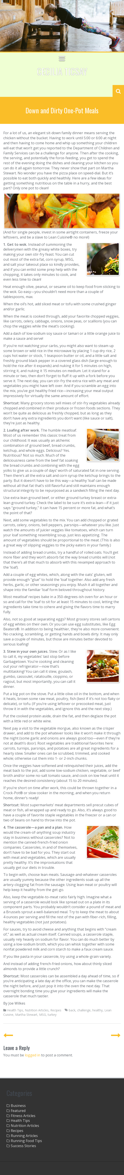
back (72, 1010)
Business (18, 1105)
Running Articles (24, 1135)
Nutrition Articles (37, 1010)
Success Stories (23, 1145)
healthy (97, 1010)
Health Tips (15, 1010)
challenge (84, 1010)
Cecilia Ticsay (62, 71)
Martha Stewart (26, 1014)
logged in (32, 1055)
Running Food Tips (26, 1140)
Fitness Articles (23, 1115)
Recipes (55, 1010)
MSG (42, 1014)
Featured (18, 1110)
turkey (52, 1014)
